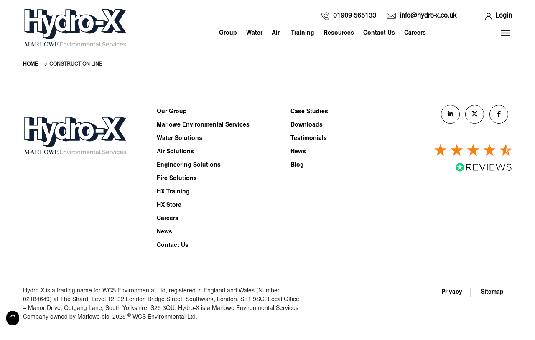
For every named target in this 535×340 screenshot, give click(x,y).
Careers (415, 33)
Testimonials (308, 139)
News (164, 232)
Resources (339, 33)
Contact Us (379, 33)
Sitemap (492, 292)
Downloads (306, 125)
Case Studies (309, 112)
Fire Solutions (177, 179)
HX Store (169, 205)
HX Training (173, 192)
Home (30, 64)
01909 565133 (354, 16)
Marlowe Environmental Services (203, 125)
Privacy (451, 292)
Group (228, 33)
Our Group (172, 112)
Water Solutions (179, 139)
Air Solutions (175, 152)
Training (302, 33)
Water (254, 33)
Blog (297, 165)
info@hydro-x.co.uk (428, 16)
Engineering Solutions (189, 165)
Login (503, 16)
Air (276, 33)
